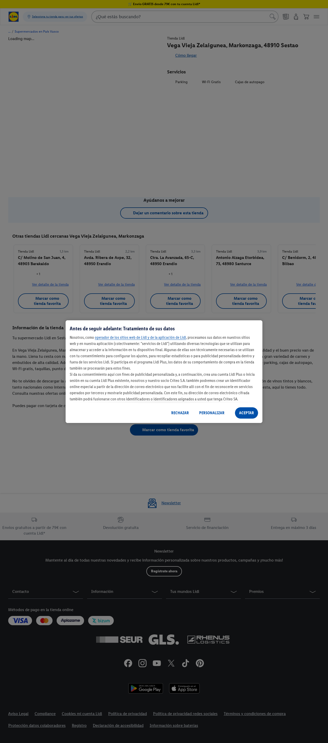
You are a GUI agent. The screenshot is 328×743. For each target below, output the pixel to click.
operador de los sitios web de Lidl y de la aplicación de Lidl (140, 337)
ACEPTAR (246, 412)
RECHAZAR (180, 412)
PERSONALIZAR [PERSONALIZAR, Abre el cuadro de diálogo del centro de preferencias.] (211, 412)
